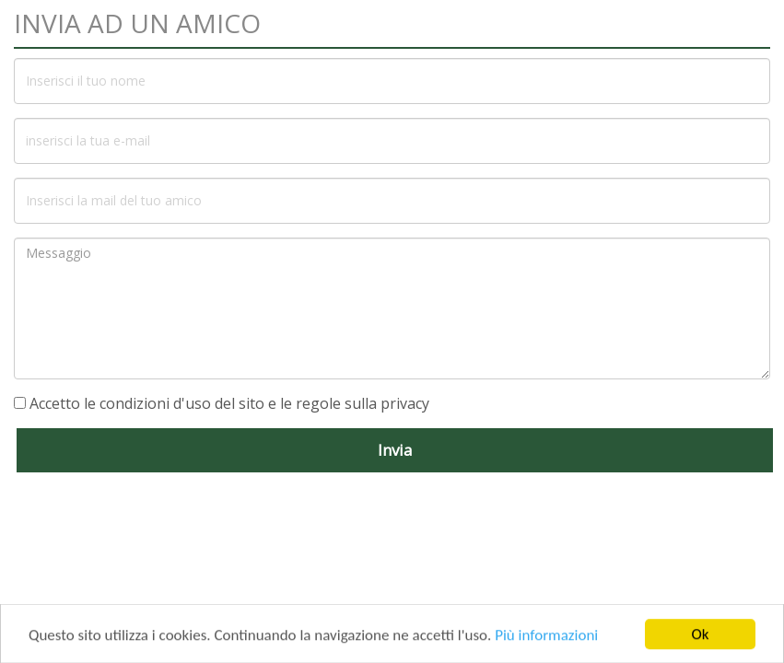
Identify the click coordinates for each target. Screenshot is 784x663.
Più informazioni (546, 638)
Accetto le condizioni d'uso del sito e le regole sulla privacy (229, 403)
